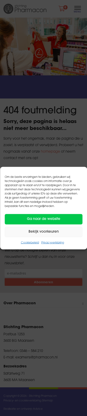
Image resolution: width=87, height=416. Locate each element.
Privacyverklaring (52, 242)
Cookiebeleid (30, 242)
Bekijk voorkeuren (44, 232)
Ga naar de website (43, 219)
